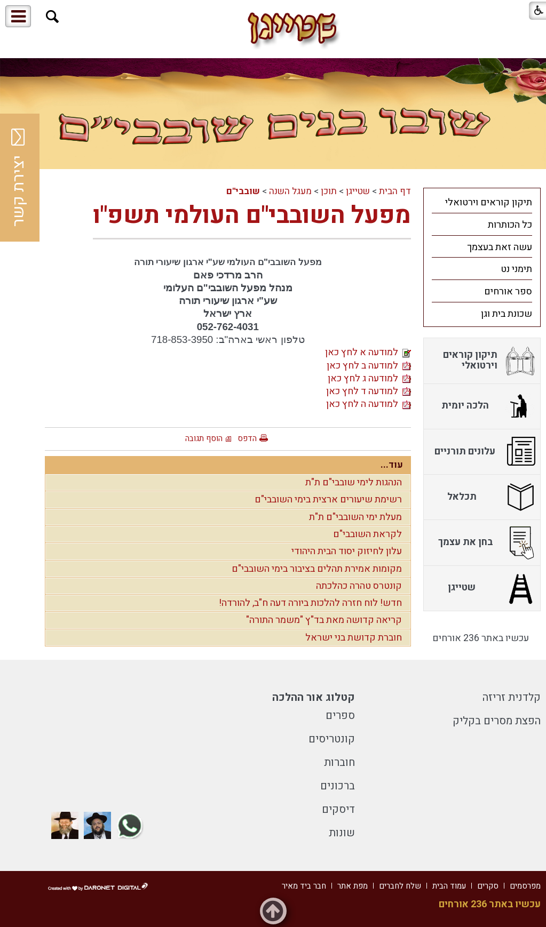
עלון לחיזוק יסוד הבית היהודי (346, 551)
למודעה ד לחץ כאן (368, 391)
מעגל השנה (290, 191)
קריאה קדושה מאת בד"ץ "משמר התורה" (324, 620)
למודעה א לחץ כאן (368, 352)
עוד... (392, 465)
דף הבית (395, 191)
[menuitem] (482, 202)
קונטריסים (331, 739)
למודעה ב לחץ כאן (369, 365)
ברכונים (337, 786)
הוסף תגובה (204, 438)
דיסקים (338, 809)
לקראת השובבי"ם (367, 534)
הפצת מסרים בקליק (497, 721)
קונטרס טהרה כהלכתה (359, 586)
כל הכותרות (510, 225)
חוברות (339, 762)
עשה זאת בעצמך (499, 247)
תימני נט (516, 269)
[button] (52, 16)
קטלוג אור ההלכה (313, 697)
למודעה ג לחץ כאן (369, 378)
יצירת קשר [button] (18, 178)
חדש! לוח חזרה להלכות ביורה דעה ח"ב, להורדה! (310, 603)
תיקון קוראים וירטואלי (488, 202)
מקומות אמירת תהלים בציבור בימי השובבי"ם (317, 569)
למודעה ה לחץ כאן (368, 404)
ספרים (340, 715)
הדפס (247, 438)
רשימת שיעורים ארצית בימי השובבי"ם (328, 499)
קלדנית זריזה (511, 697)
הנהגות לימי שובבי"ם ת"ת (353, 482)
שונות (342, 833)
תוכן (329, 191)
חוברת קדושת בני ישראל (353, 637)
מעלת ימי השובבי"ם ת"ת (355, 517)
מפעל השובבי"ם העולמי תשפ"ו (252, 215)
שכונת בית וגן (506, 314)
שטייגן (358, 191)
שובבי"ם (243, 191)
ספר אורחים (508, 291)
